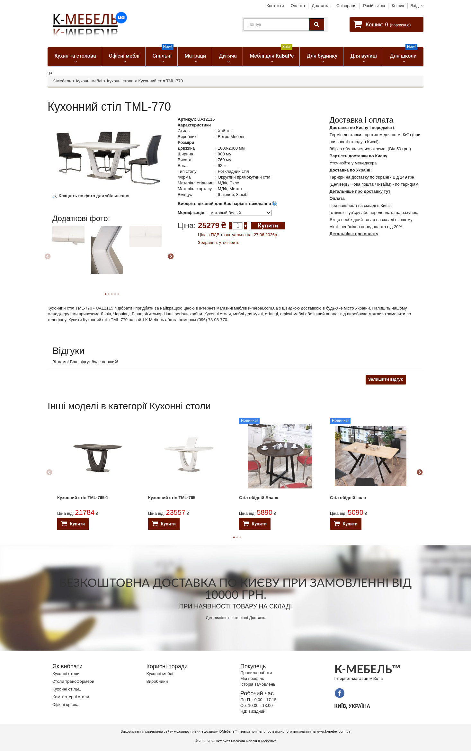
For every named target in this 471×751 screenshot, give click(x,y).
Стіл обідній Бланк (258, 497)
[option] (70, 244)
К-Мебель (61, 81)
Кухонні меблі (89, 81)
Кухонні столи (120, 81)
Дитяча (228, 56)
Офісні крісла (65, 704)
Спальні (163, 53)
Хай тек (225, 130)
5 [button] (118, 294)
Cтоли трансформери (73, 681)
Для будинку (322, 56)
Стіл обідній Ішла (348, 497)
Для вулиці (363, 56)
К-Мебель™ (267, 741)
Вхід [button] (415, 5)
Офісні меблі (124, 56)
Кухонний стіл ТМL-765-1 (82, 497)
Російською (374, 5)
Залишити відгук (385, 379)
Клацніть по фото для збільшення (90, 195)
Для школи (404, 53)
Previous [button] (47, 257)
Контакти (275, 5)
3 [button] (240, 537)
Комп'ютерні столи (70, 696)
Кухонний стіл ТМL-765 (171, 497)
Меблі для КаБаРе (272, 53)
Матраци (195, 56)
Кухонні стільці (67, 689)
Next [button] (170, 257)
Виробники (157, 681)
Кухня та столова (75, 56)
